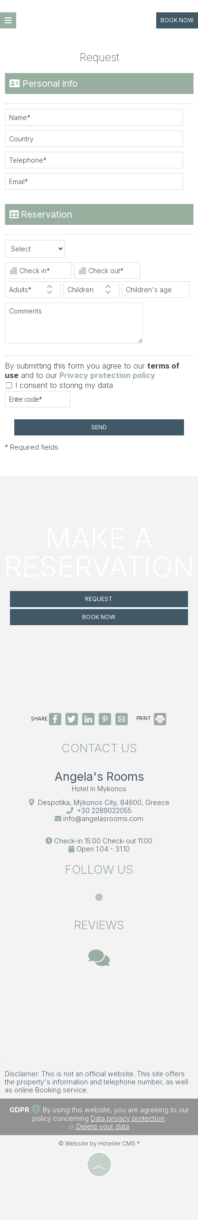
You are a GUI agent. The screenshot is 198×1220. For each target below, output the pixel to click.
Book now (177, 20)
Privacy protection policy (107, 375)
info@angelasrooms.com (103, 818)
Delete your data (99, 1126)
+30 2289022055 (104, 810)
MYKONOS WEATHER (99, 1014)
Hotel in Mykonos (99, 789)
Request (99, 598)
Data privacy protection (127, 1118)
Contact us (99, 748)
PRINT (151, 718)
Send (99, 427)
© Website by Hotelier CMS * (99, 1143)
